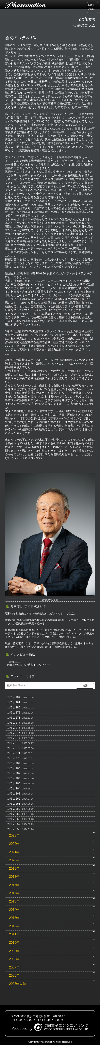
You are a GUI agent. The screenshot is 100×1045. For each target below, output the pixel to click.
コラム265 (13, 783)
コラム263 (13, 793)
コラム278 (13, 717)
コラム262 (13, 798)
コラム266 (13, 778)
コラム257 (13, 824)
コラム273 (13, 743)
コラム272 (13, 748)
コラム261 (13, 803)
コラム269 (13, 763)
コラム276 (13, 727)
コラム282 (13, 697)
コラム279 (13, 712)
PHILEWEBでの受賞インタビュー (28, 664)
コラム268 (13, 768)
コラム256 (13, 829)
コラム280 (13, 707)
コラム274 (13, 737)
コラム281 (13, 702)
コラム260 (13, 808)
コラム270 (13, 758)
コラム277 (13, 722)
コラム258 (13, 818)
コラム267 (13, 773)
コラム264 (13, 788)
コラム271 (13, 753)
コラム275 (13, 732)
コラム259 (13, 813)
